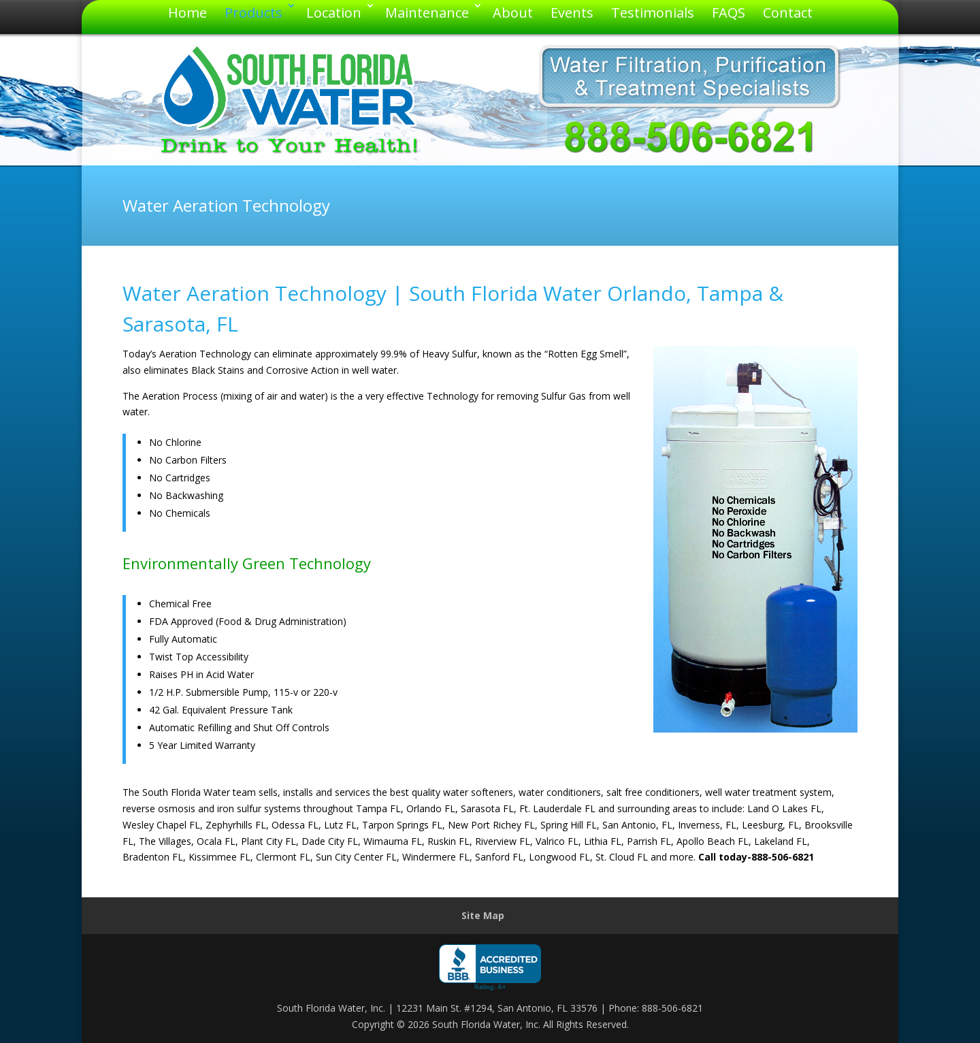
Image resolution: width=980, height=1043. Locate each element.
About (513, 12)
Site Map (482, 915)
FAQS (728, 12)
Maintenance (427, 12)
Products (253, 12)
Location (333, 12)
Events (572, 12)
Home (187, 12)
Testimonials (652, 12)
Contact (788, 12)
